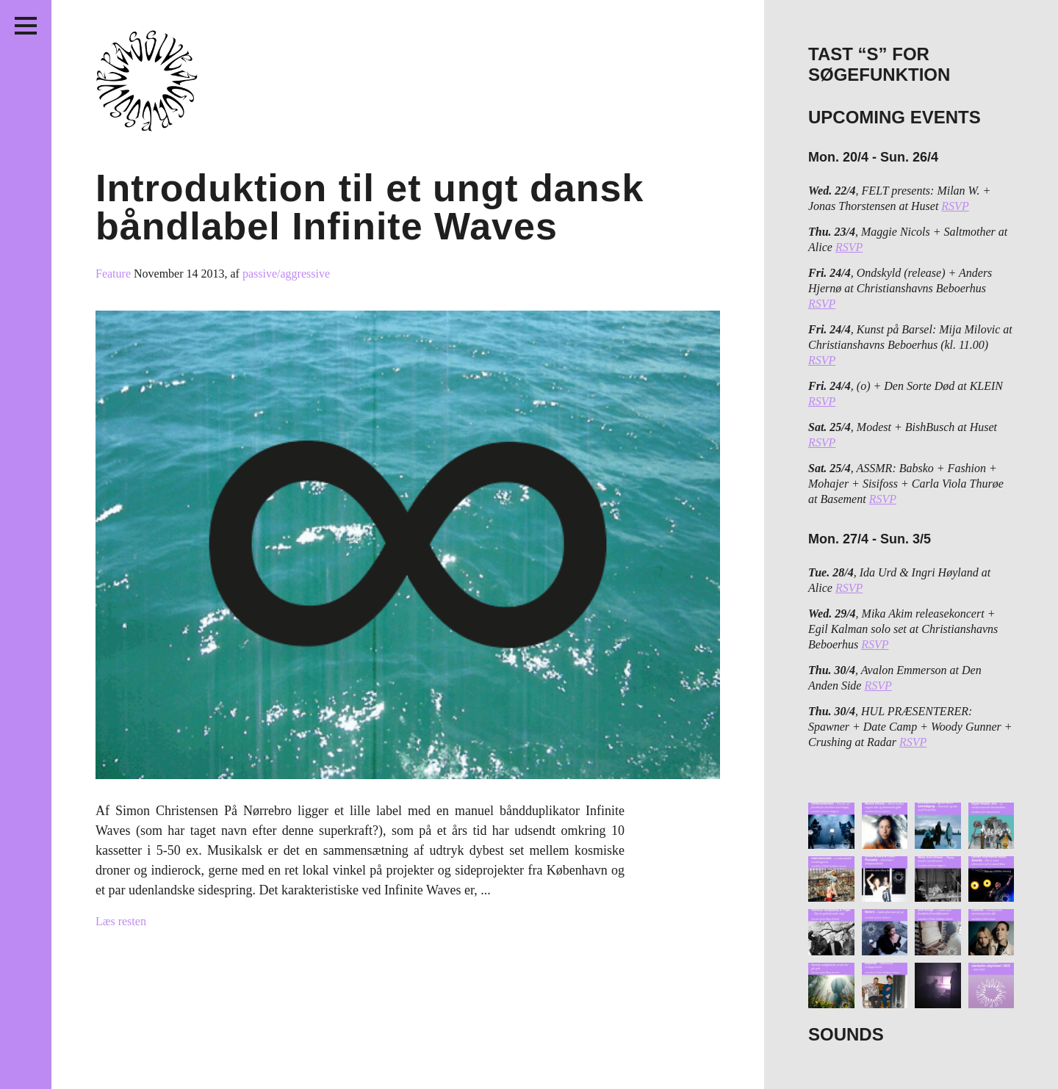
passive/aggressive (286, 273)
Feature (115, 273)
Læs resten (121, 921)
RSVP (954, 206)
